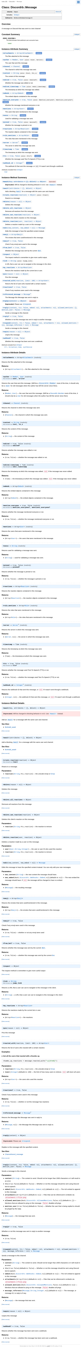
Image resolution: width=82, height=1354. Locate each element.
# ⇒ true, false (13, 80)
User (22, 380)
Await (18, 192)
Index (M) (4, 1)
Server (16, 630)
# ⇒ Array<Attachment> (19, 53)
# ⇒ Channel (12, 67)
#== (5, 350)
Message (42, 868)
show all (58, 11)
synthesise (27, 350)
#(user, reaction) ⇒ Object (22, 223)
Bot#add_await (10, 731)
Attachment (28, 361)
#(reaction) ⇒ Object (20, 196)
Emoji (53, 778)
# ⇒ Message (17, 297)
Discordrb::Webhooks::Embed (32, 883)
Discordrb (12, 1)
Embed (21, 490)
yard (48, 1351)
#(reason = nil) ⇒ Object (17, 203)
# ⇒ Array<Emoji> (13, 236)
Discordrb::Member (47, 387)
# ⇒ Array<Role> (17, 136)
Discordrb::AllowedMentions (39, 1206)
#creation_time (15, 350)
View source (5, 735)
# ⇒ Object (17, 209)
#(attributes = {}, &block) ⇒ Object (22, 189)
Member (16, 380)
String (17, 426)
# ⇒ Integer (14, 164)
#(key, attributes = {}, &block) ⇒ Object (25, 182)
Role (27, 610)
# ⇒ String (11, 73)
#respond (27, 307)
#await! (52, 185)
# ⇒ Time (15, 87)
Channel (17, 407)
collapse (76, 34)
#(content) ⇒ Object (15, 303)
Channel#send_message (14, 1160)
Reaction (25, 591)
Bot (39, 252)
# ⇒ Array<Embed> (14, 94)
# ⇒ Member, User (14, 60)
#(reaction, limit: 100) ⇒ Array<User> (26, 283)
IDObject (16, 15)
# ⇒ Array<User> (14, 109)
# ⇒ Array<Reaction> (17, 129)
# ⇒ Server (11, 143)
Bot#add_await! (10, 754)
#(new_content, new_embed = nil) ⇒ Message (24, 229)
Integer (20, 690)
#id (5, 172)
